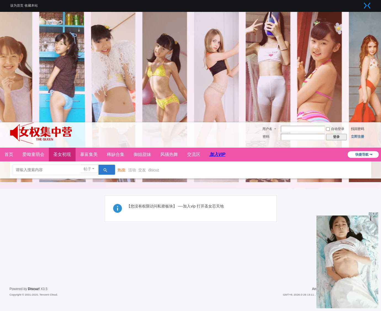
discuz (153, 170)
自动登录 (335, 129)
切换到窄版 (367, 5)
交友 (142, 170)
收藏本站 (31, 5)
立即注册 (357, 137)
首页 (8, 154)
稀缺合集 (115, 154)
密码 (266, 137)
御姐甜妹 (142, 154)
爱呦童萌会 (33, 154)
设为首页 (16, 5)
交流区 (193, 154)
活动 (132, 170)
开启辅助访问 (360, 3)
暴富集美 (89, 154)
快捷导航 (362, 154)
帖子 (87, 169)
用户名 (267, 129)
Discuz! (34, 289)
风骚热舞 (169, 154)
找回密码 (357, 129)
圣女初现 (62, 154)
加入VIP (217, 154)
